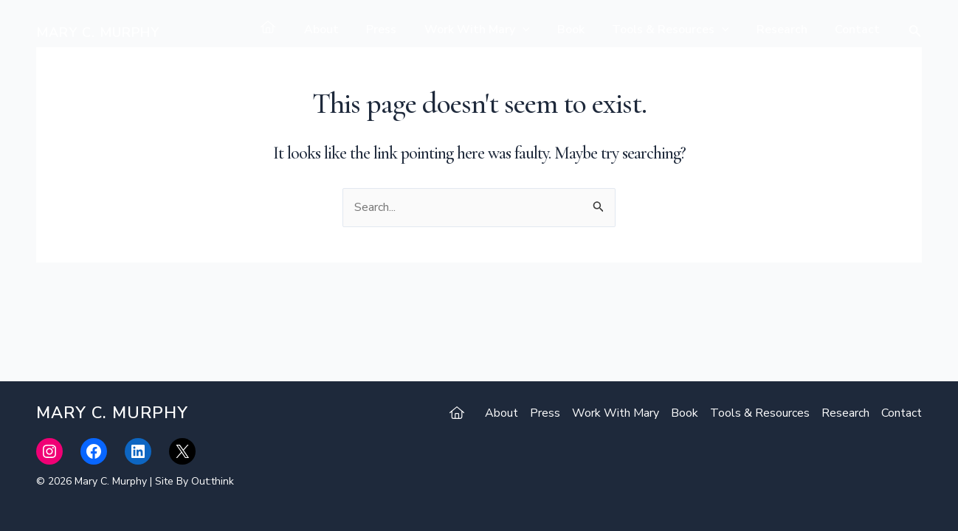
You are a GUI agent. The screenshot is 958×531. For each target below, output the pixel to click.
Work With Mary (495, 29)
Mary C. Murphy (97, 32)
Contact (859, 29)
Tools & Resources (680, 29)
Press (403, 29)
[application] (540, 29)
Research (787, 29)
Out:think (212, 481)
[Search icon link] (915, 33)
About (347, 29)
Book (584, 29)
